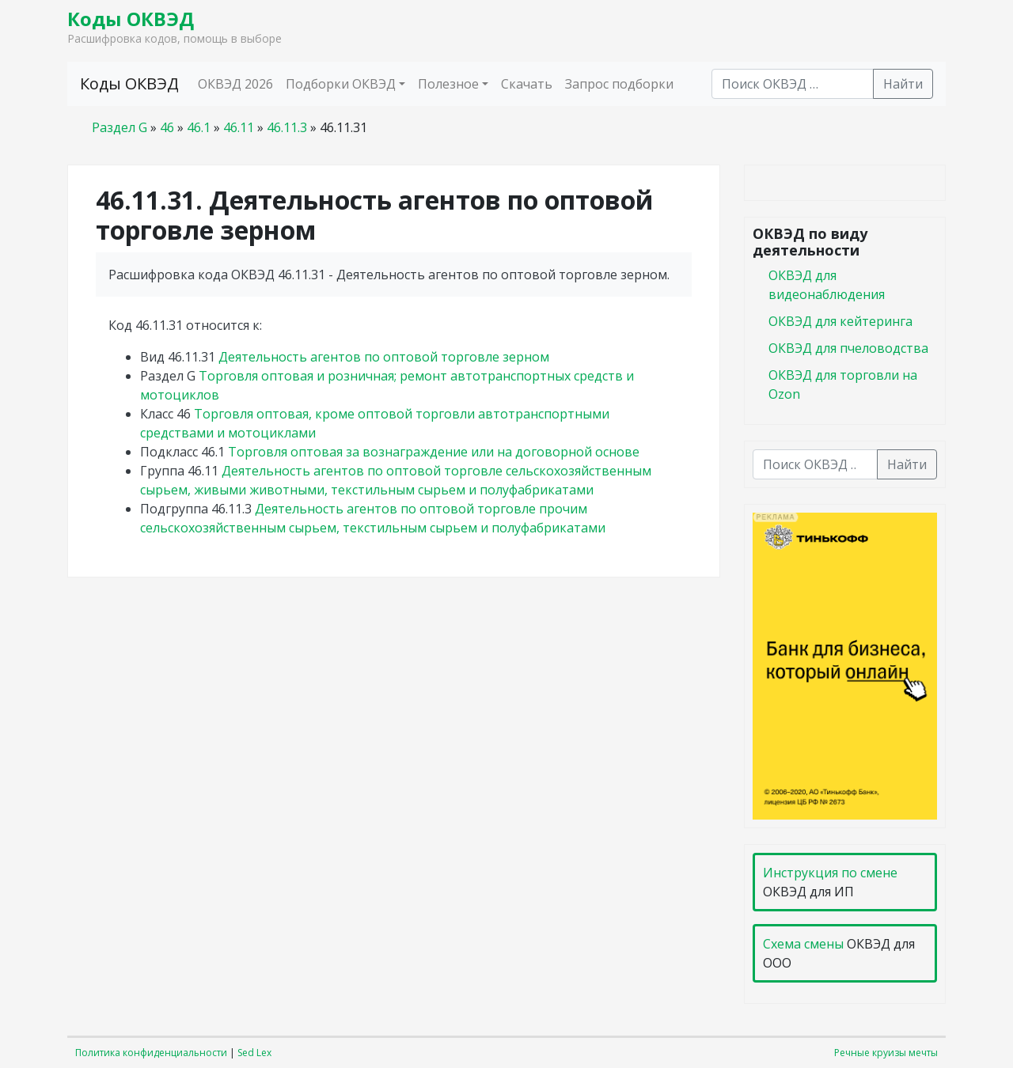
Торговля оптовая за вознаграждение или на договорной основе (433, 451)
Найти (903, 84)
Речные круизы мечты (886, 1052)
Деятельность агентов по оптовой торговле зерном (383, 356)
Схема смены (803, 943)
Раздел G (119, 127)
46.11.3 (287, 127)
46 (167, 127)
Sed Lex (254, 1052)
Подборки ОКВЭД (341, 84)
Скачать (526, 84)
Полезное (448, 84)
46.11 (238, 127)
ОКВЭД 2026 (235, 84)
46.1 (199, 127)
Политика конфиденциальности (151, 1052)
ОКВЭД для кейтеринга (840, 321)
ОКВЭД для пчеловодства (848, 348)
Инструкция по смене (830, 872)
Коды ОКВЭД (130, 19)
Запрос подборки (619, 84)
